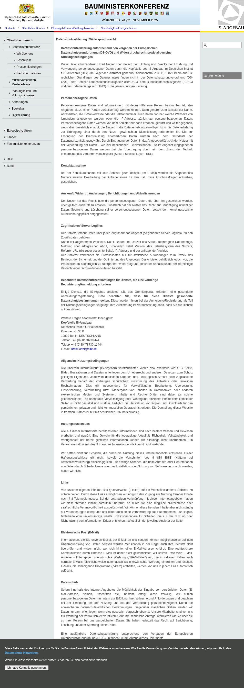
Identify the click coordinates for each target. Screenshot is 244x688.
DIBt (9, 159)
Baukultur (18, 108)
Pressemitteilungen (29, 66)
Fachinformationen (29, 73)
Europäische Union (19, 130)
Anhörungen (20, 102)
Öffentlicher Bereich (33, 28)
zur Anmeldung (214, 75)
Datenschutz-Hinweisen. (22, 652)
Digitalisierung (21, 115)
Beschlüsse (24, 60)
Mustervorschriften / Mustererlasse (24, 82)
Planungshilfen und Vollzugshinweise (72, 28)
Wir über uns (25, 53)
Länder (11, 137)
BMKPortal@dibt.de (84, 349)
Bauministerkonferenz (26, 47)
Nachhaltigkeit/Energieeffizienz (119, 28)
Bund (10, 166)
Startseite (10, 28)
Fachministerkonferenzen (23, 144)
